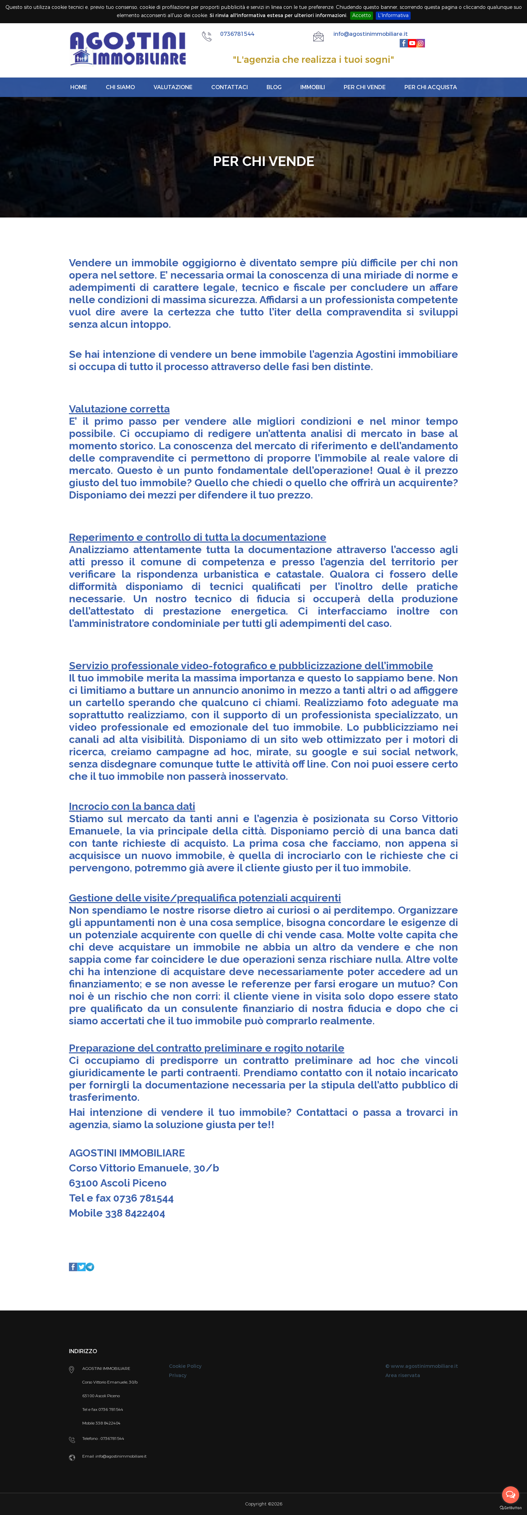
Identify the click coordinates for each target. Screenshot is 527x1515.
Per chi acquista (430, 87)
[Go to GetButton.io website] (511, 1508)
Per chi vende (365, 87)
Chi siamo (120, 87)
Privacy (177, 1375)
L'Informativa (393, 15)
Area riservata (402, 1375)
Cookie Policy (185, 1366)
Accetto (361, 15)
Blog (274, 87)
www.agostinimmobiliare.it (424, 1366)
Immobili (312, 87)
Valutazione (173, 87)
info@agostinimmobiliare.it (370, 34)
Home (78, 87)
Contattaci (229, 87)
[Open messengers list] (510, 1494)
